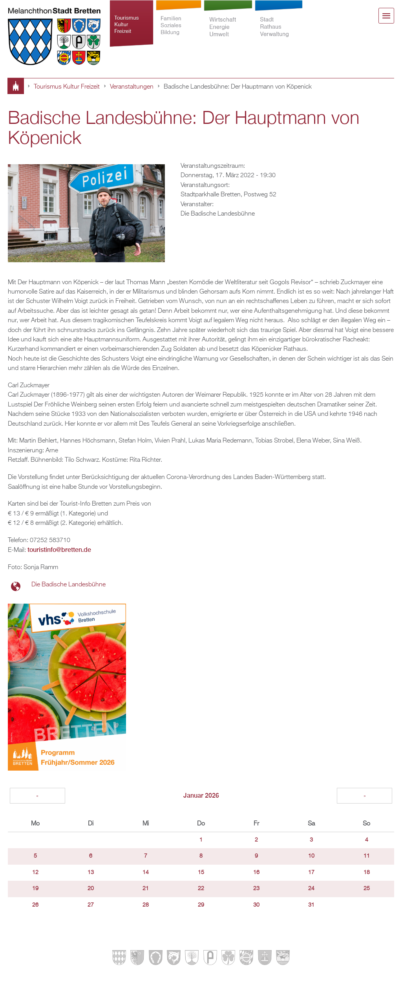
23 (256, 888)
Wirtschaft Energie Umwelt (228, 24)
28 (146, 905)
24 (311, 888)
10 (311, 856)
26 (35, 905)
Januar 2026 (201, 795)
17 (311, 872)
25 (367, 888)
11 (367, 856)
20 (91, 888)
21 (146, 888)
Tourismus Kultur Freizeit (131, 24)
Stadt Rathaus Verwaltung (279, 24)
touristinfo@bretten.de (59, 549)
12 (35, 872)
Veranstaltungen (131, 87)
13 (91, 872)
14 (146, 872)
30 (256, 905)
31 (311, 905)
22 (201, 888)
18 (367, 872)
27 (91, 905)
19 (35, 888)
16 (256, 872)
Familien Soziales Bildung (179, 24)
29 (201, 905)
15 (201, 872)
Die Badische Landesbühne (68, 584)
